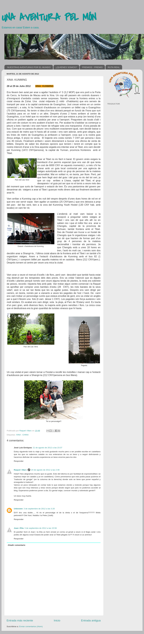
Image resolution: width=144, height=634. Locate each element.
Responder (19, 461)
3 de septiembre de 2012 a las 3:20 (39, 509)
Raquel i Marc (25, 431)
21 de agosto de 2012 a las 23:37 (47, 448)
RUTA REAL (114, 67)
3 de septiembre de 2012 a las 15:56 (41, 528)
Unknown (18, 509)
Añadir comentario (16, 545)
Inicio (57, 620)
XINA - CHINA (22, 435)
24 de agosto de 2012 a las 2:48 (45, 470)
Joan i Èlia (19, 528)
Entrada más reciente (20, 620)
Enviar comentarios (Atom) (31, 626)
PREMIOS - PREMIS (92, 67)
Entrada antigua (91, 620)
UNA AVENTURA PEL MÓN (48, 17)
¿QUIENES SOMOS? (66, 67)
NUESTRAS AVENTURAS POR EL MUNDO (29, 67)
